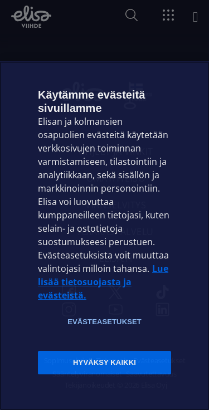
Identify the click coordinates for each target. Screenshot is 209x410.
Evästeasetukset (104, 322)
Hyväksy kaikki (104, 362)
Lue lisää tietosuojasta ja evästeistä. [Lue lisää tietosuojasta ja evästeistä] (103, 281)
